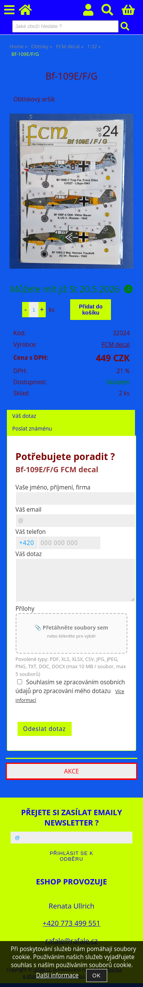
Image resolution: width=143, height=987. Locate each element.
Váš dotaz (24, 415)
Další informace (57, 975)
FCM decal (116, 345)
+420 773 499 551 (71, 923)
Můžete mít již (71, 289)
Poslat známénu (32, 428)
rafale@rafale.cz (71, 940)
